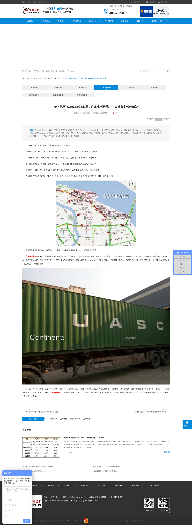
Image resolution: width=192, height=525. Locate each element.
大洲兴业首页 (32, 485)
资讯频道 (33, 78)
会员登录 (121, 6)
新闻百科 (140, 21)
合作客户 (58, 87)
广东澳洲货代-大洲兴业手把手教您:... (107, 466)
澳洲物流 (86, 419)
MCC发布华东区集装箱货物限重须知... (39, 466)
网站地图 (164, 2)
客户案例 (34, 87)
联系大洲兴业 (154, 485)
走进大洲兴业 (158, 21)
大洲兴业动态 (47, 78)
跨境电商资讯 (82, 95)
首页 (24, 78)
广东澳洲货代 (52, 419)
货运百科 (154, 87)
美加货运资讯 (58, 95)
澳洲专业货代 (75, 419)
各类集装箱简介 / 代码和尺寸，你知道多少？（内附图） (85, 438)
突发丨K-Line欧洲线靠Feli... (35, 471)
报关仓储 (54, 71)
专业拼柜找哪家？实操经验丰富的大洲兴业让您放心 (43, 412)
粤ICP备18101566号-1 (75, 521)
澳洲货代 (63, 419)
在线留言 (152, 2)
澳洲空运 (62, 21)
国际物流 (45, 71)
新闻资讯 (118, 485)
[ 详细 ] (167, 452)
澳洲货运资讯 (34, 95)
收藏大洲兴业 (138, 2)
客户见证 (82, 87)
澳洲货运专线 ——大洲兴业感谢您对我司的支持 (150, 412)
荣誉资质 (124, 21)
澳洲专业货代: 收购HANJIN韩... (105, 471)
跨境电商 (36, 71)
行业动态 (130, 87)
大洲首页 (30, 21)
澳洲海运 (46, 21)
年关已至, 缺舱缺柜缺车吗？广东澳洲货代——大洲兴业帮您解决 (81, 78)
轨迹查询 (129, 6)
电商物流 (77, 21)
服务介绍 (93, 21)
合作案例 (109, 21)
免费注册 (112, 6)
